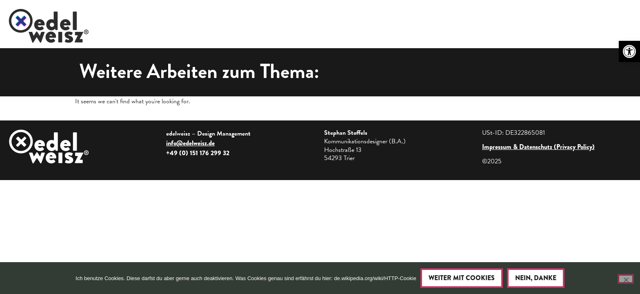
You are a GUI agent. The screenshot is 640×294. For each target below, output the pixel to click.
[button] (629, 51)
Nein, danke (535, 278)
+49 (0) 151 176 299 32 (197, 153)
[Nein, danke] (626, 279)
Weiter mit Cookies (462, 278)
